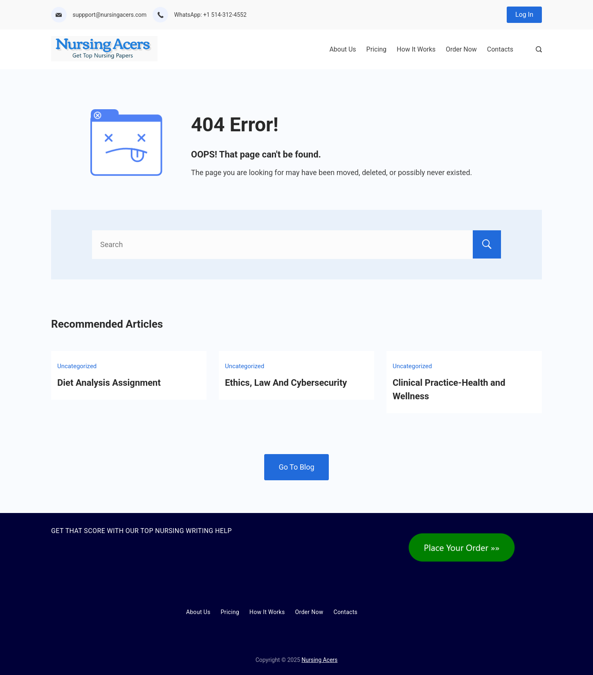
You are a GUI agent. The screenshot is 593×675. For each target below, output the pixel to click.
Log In (524, 14)
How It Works (416, 49)
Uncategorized (77, 366)
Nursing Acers (319, 660)
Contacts (500, 49)
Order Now (461, 49)
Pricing (376, 49)
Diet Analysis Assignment (109, 383)
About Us (342, 49)
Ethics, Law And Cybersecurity (286, 383)
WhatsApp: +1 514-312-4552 (210, 14)
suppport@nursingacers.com (110, 14)
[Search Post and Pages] (539, 49)
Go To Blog (296, 467)
